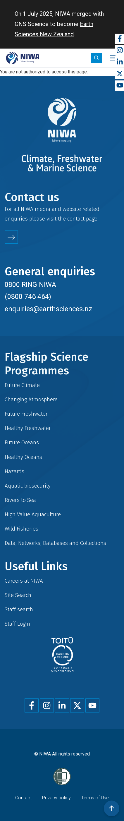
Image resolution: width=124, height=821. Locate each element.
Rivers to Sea (20, 500)
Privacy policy (56, 798)
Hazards (14, 471)
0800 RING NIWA (30, 284)
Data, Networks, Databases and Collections (55, 543)
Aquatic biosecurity (28, 485)
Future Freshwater (26, 413)
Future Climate (22, 385)
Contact (23, 798)
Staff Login (17, 623)
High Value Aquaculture (33, 514)
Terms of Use (95, 798)
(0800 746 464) (28, 296)
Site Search (18, 595)
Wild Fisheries (21, 528)
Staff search (19, 609)
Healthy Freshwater (28, 428)
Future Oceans (22, 442)
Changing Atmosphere (31, 399)
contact (76, 218)
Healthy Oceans (23, 457)
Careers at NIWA (24, 580)
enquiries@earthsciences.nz (48, 309)
